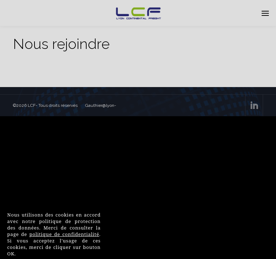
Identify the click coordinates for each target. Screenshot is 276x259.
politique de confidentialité (64, 234)
